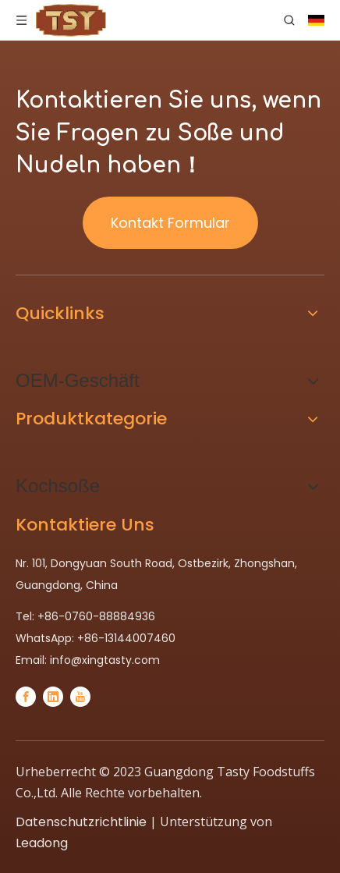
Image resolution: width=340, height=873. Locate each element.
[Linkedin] (53, 697)
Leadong (42, 843)
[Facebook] (26, 697)
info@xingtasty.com (105, 660)
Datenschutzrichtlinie (81, 822)
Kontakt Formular (170, 222)
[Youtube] (80, 697)
